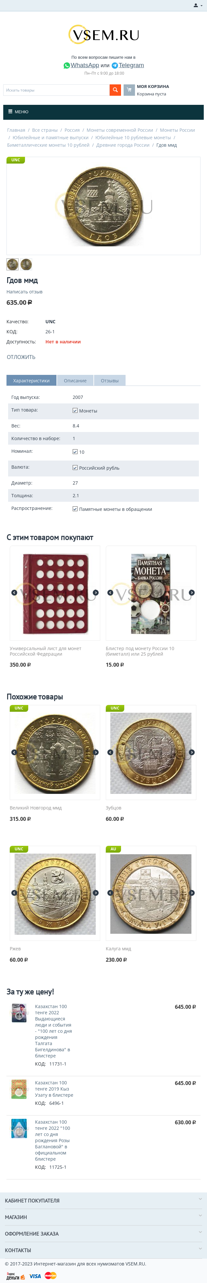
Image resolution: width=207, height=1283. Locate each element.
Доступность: (21, 342)
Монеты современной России (120, 130)
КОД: (12, 331)
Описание (75, 380)
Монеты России (177, 130)
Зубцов (113, 808)
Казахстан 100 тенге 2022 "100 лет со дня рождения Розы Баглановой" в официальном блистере (52, 1140)
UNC (15, 160)
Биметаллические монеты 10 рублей (48, 145)
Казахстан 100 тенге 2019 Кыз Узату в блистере (54, 1088)
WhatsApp (81, 65)
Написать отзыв (24, 292)
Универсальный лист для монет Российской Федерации (45, 651)
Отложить (21, 357)
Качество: (17, 321)
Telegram (127, 65)
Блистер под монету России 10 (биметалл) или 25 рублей (140, 651)
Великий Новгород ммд (36, 808)
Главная (16, 130)
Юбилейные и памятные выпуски (51, 137)
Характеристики (31, 380)
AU (113, 849)
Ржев (15, 949)
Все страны (45, 130)
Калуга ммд (118, 949)
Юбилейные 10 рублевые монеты (133, 137)
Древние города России (123, 145)
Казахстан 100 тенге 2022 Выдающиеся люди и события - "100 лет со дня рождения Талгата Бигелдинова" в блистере (53, 1031)
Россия (72, 130)
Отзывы (110, 380)
